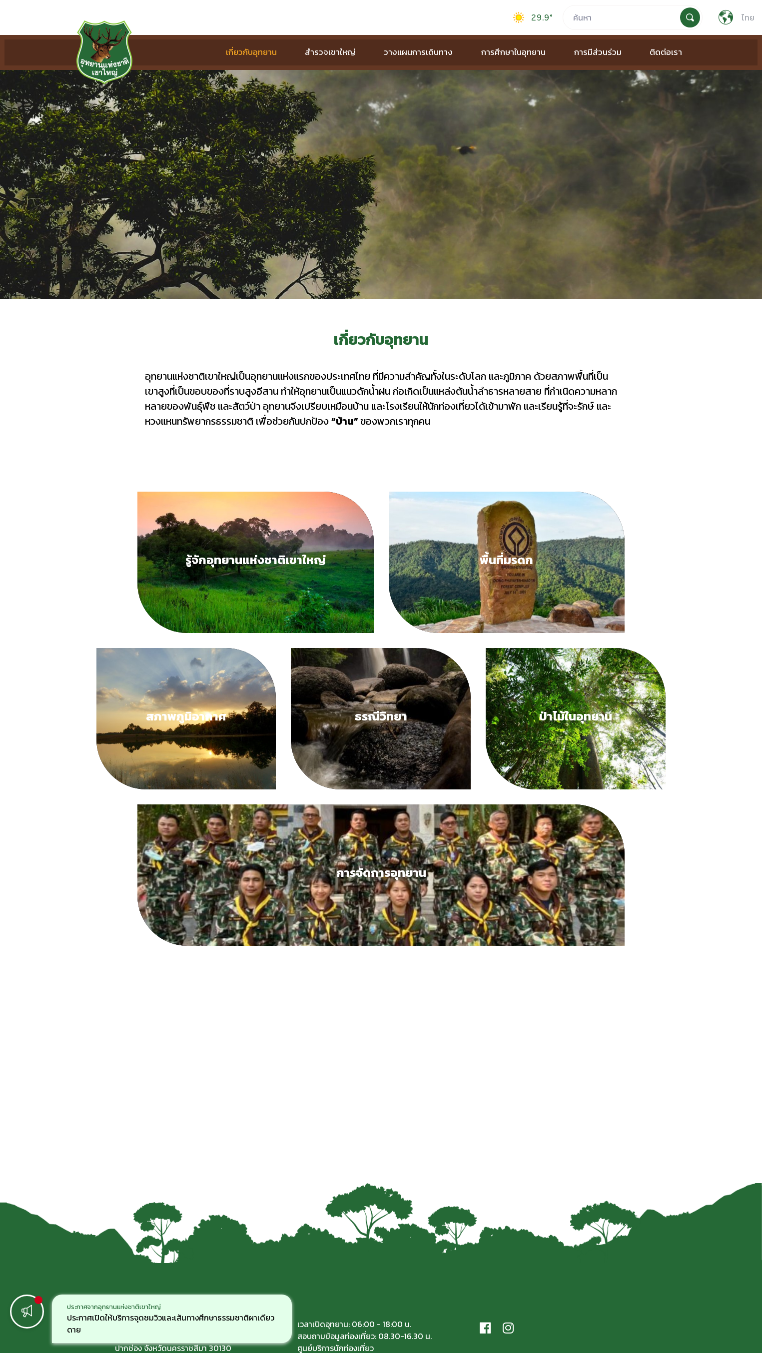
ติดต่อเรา (647, 51)
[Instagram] (508, 1328)
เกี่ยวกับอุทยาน (249, 51)
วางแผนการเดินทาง (409, 51)
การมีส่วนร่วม (582, 51)
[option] (172, 1319)
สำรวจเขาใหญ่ (325, 51)
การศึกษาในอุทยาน (501, 51)
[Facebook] (485, 1328)
